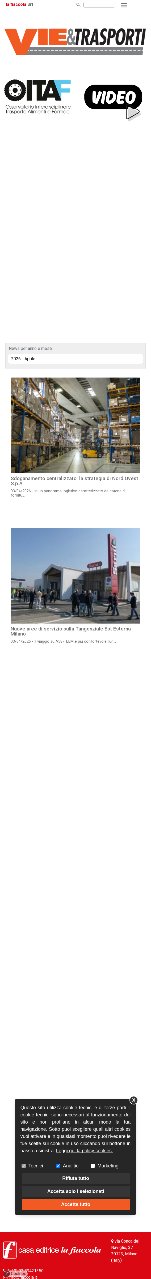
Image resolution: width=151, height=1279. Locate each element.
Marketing (108, 1165)
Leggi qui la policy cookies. (84, 1150)
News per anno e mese (30, 348)
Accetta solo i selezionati (75, 1191)
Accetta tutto (75, 1204)
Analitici (71, 1165)
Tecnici (35, 1165)
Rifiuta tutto (75, 1178)
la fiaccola (16, 4)
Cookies (15, 1273)
